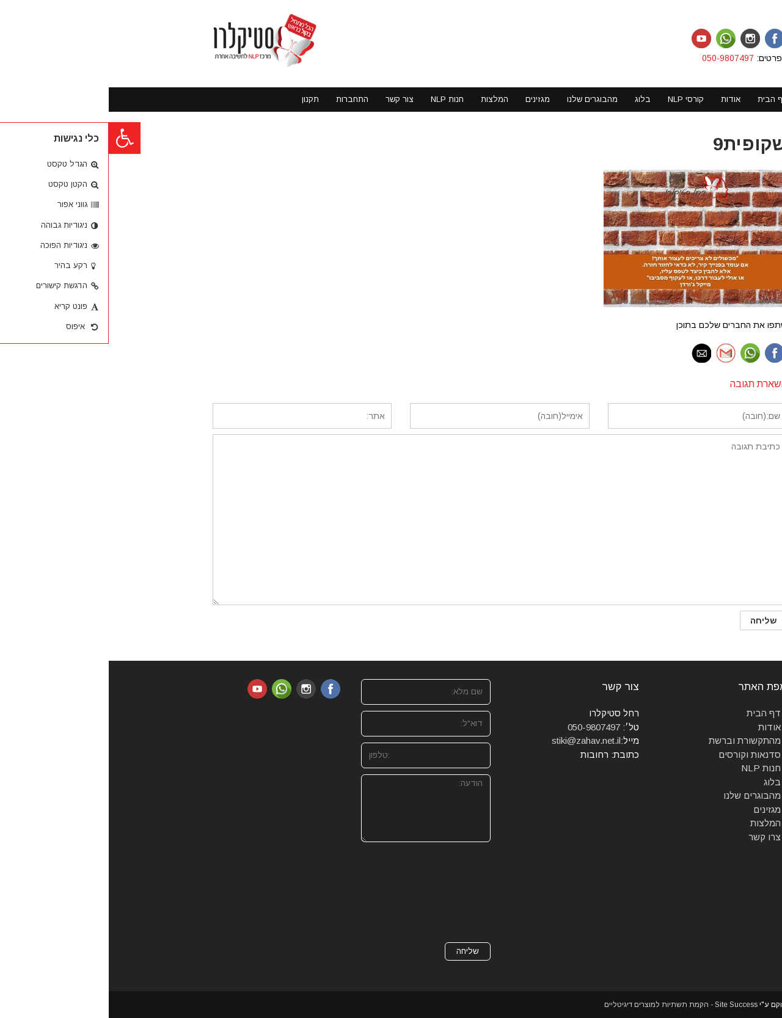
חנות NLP (652, 768)
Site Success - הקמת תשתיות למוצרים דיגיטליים (572, 1004)
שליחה (359, 951)
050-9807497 (620, 58)
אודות (660, 727)
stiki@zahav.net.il (477, 740)
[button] (16, 138)
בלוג (663, 782)
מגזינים (658, 809)
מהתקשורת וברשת (636, 740)
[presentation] (332, 892)
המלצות (656, 823)
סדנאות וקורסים (641, 754)
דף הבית (655, 713)
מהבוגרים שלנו (643, 795)
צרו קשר (656, 837)
